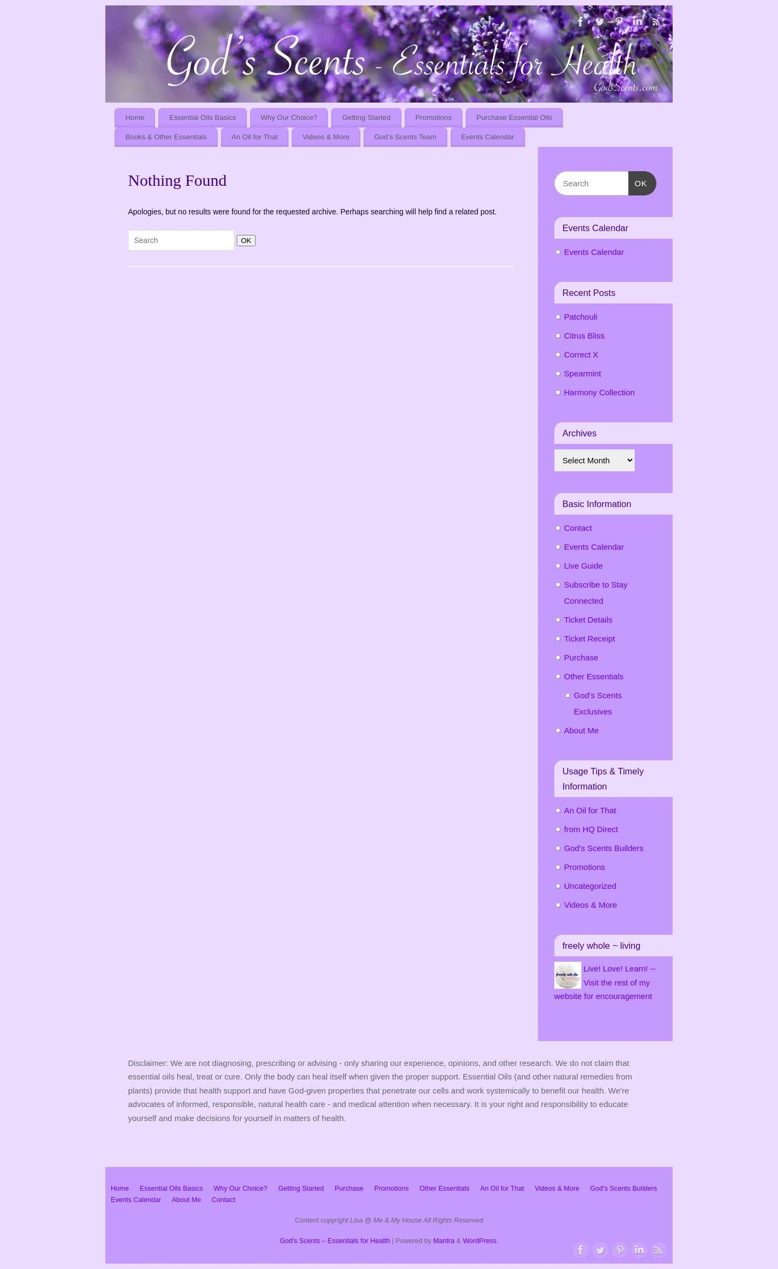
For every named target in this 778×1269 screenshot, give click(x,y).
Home (134, 117)
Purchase (581, 657)
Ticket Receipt (589, 638)
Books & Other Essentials (166, 137)
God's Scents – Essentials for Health (335, 1241)
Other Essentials (593, 676)
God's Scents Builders (603, 848)
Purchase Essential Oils (514, 117)
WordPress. (481, 1241)
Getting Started (366, 117)
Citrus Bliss (584, 335)
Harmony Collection (599, 392)
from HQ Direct (591, 829)
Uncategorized (590, 885)
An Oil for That (255, 137)
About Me (581, 730)
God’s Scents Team (405, 137)
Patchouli (581, 316)
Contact (578, 527)
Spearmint (582, 373)
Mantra (443, 1241)
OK (244, 240)
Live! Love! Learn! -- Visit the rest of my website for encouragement (604, 982)
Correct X (581, 354)
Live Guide (583, 565)
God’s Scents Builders (623, 1188)
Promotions (433, 117)
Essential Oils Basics (202, 117)
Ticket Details (588, 619)
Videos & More (326, 137)
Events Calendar (487, 137)
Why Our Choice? (289, 117)
